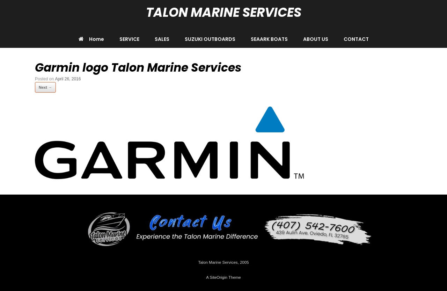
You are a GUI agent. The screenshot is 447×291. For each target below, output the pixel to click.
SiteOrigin (218, 277)
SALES (162, 39)
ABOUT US (315, 39)
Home (91, 39)
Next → (45, 87)
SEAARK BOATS (269, 39)
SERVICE (129, 39)
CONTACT (356, 39)
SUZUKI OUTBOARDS (210, 39)
